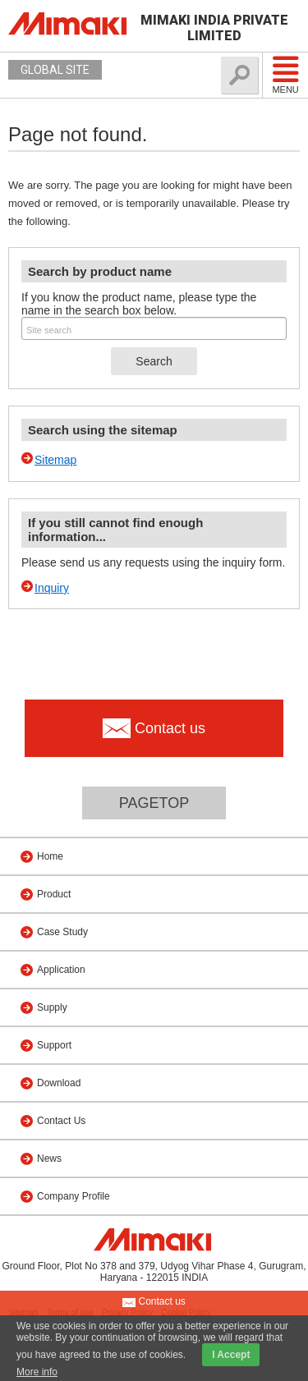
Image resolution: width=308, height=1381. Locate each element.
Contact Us (61, 1120)
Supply (52, 1007)
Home (50, 856)
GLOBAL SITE (55, 69)
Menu (285, 74)
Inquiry (51, 587)
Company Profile (73, 1196)
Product (54, 894)
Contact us (154, 1302)
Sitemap (55, 459)
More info (36, 1372)
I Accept (231, 1354)
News (49, 1158)
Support (54, 1045)
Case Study (62, 932)
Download (58, 1083)
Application (61, 969)
